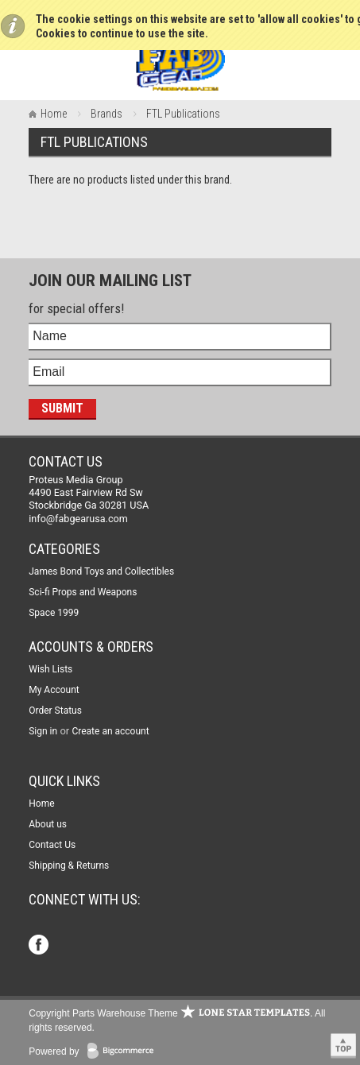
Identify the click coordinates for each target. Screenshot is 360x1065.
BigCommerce (124, 1052)
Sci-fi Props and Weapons (83, 592)
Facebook (40, 946)
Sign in (43, 731)
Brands (106, 113)
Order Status (55, 710)
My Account (54, 689)
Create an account (110, 731)
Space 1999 (54, 612)
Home (54, 113)
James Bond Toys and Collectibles (101, 571)
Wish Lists (50, 669)
